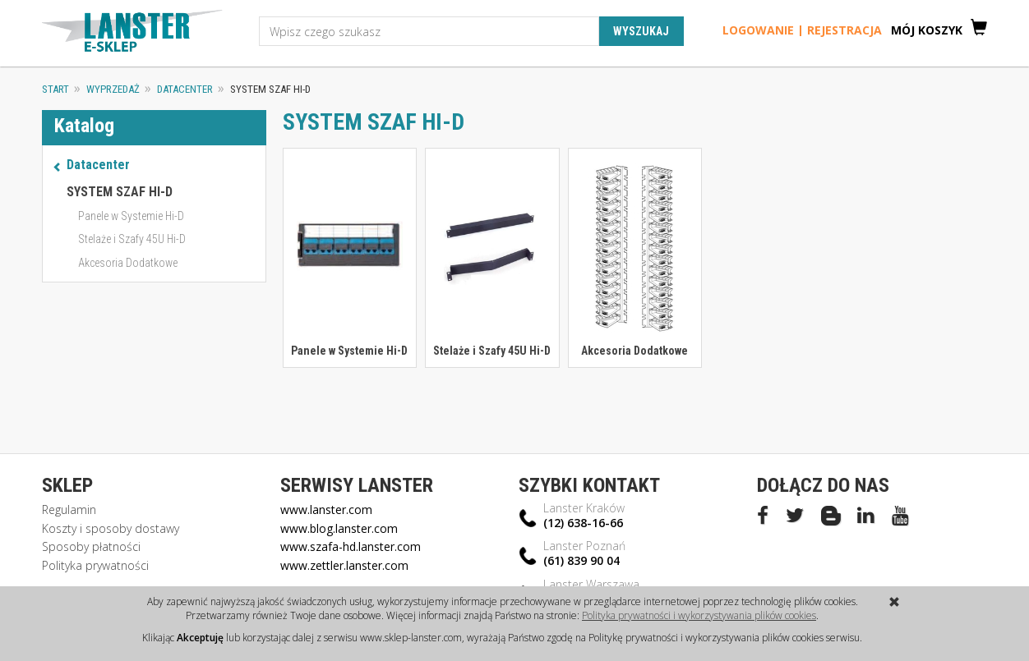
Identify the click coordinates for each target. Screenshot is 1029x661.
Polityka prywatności (95, 565)
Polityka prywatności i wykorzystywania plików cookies (699, 615)
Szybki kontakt (589, 485)
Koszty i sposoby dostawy (110, 528)
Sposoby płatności (91, 546)
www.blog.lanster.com (339, 528)
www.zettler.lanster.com (344, 565)
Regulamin (69, 509)
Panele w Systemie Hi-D (349, 350)
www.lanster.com (326, 509)
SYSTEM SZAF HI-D (120, 192)
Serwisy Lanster (356, 485)
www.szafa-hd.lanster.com (350, 546)
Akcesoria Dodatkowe (634, 350)
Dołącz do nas (823, 485)
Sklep (67, 485)
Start (55, 89)
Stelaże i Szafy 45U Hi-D (492, 350)
